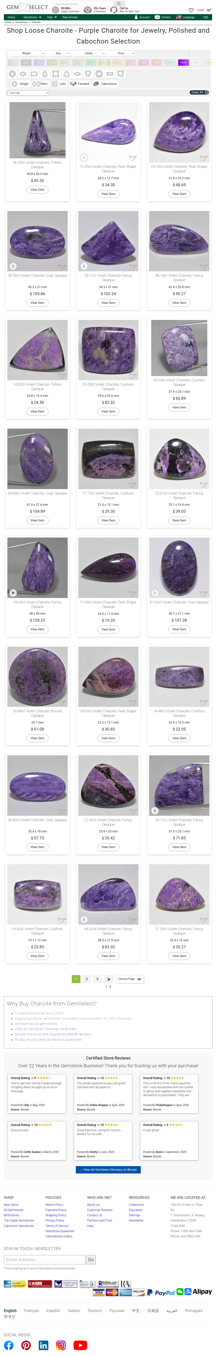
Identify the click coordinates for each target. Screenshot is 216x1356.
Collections (136, 1205)
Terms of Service (56, 1226)
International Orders (58, 1236)
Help (50, 17)
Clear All (197, 92)
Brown (52, 62)
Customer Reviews (100, 1210)
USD (205, 17)
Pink (131, 62)
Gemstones (30, 17)
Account (144, 17)
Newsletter (136, 1220)
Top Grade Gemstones (19, 1220)
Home (11, 17)
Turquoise (170, 62)
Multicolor (104, 62)
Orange (117, 62)
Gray (78, 62)
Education (135, 1210)
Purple (144, 62)
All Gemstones (14, 1210)
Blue (39, 62)
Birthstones (11, 1215)
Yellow (209, 62)
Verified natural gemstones (36, 1024)
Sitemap (134, 1215)
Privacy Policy (54, 1220)
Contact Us (94, 1215)
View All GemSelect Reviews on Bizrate (46, 1029)
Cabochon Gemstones (19, 1226)
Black (26, 62)
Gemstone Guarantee (59, 1231)
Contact (166, 17)
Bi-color (13, 62)
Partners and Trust (99, 1220)
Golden (65, 62)
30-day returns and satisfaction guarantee (48, 1040)
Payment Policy (55, 1210)
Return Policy (54, 1205)
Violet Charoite (183, 63)
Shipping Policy (55, 1215)
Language (189, 17)
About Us (93, 1205)
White (196, 62)
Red (157, 62)
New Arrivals (70, 17)
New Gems (11, 1205)
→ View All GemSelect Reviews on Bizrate (108, 1170)
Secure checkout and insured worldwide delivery (53, 1034)
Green (91, 62)
